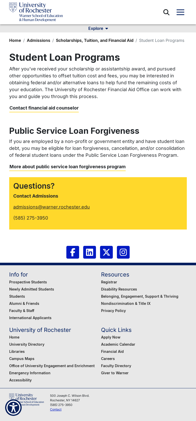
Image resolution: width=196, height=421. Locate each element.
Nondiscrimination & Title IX (126, 303)
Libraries (17, 351)
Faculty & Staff (21, 310)
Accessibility (20, 380)
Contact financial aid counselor (44, 108)
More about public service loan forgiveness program (67, 166)
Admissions (38, 40)
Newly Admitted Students (31, 289)
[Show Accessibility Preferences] (13, 407)
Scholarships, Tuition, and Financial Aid (94, 40)
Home (15, 40)
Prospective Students (28, 282)
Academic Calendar (118, 344)
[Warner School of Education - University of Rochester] (36, 12)
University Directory (26, 344)
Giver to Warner (115, 373)
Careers (108, 358)
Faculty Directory (116, 366)
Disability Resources (119, 289)
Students (17, 296)
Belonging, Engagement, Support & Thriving (139, 296)
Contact (56, 409)
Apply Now (110, 337)
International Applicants (30, 318)
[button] (166, 12)
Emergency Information (30, 373)
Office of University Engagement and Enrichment (52, 366)
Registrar (109, 282)
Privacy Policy (113, 310)
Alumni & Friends (24, 303)
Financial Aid (112, 351)
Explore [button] (98, 28)
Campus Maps (21, 358)
